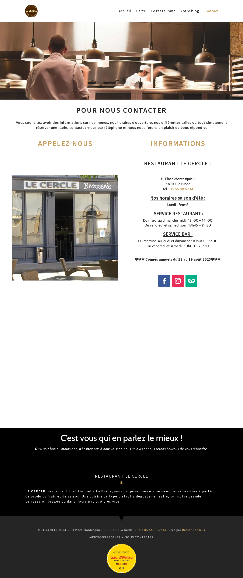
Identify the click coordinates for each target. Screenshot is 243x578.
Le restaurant (163, 11)
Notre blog (189, 11)
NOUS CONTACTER (139, 537)
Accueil (125, 11)
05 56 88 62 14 (181, 189)
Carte (141, 11)
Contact (212, 11)
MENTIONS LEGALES (104, 537)
